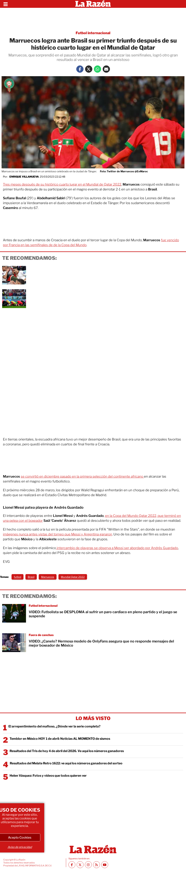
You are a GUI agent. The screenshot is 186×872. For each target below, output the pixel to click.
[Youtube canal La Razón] (104, 864)
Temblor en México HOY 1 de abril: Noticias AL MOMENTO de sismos (60, 739)
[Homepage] (93, 4)
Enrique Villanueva (24, 176)
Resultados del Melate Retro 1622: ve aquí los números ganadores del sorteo (66, 763)
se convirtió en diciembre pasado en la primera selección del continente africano (82, 476)
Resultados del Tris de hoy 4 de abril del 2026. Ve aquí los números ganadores (67, 751)
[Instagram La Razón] (88, 864)
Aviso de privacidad (20, 847)
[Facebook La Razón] (80, 69)
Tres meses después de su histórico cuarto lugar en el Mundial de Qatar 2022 (62, 184)
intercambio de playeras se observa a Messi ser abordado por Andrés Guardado (117, 548)
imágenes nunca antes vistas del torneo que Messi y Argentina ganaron (57, 534)
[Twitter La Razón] (88, 69)
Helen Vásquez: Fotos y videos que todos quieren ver (48, 775)
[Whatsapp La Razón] (97, 69)
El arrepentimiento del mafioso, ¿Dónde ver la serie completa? (54, 726)
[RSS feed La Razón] (96, 864)
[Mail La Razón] (106, 69)
